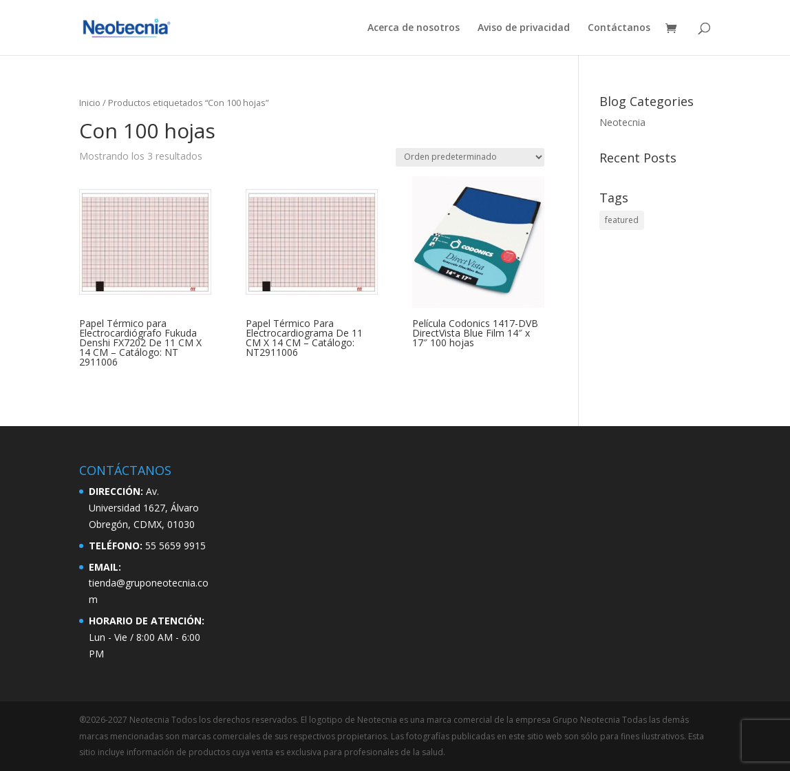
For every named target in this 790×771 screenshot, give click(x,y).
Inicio (89, 102)
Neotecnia (622, 122)
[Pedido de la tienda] (470, 157)
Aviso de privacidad (524, 28)
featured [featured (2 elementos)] (622, 220)
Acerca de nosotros (413, 28)
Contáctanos (619, 28)
